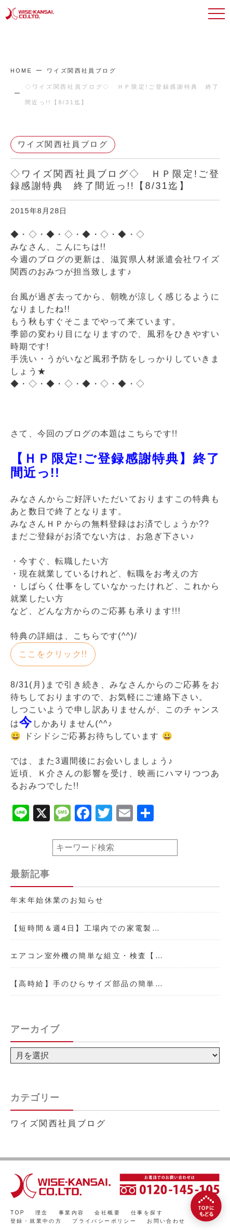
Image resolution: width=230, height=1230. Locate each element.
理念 (41, 1212)
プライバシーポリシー (104, 1221)
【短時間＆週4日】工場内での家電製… (85, 928)
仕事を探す (147, 1212)
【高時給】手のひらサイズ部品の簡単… (87, 983)
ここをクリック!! (53, 654)
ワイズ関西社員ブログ (81, 70)
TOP (17, 1212)
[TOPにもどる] (206, 1206)
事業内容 (72, 1212)
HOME (21, 70)
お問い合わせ (166, 1221)
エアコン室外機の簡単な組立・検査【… (87, 955)
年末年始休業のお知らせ (57, 900)
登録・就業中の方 (36, 1221)
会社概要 (107, 1212)
